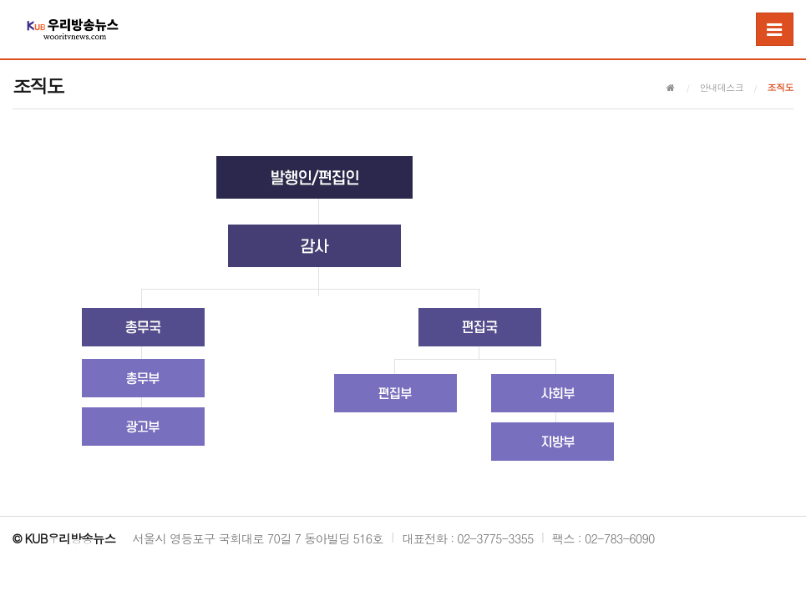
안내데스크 (722, 87)
